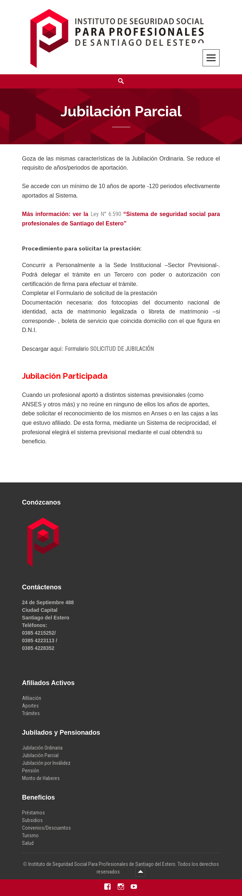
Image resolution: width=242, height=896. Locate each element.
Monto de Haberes (41, 778)
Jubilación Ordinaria (42, 748)
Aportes (30, 706)
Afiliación (31, 698)
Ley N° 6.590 (105, 214)
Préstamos (33, 813)
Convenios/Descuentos (46, 828)
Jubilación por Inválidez (46, 763)
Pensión (30, 770)
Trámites (31, 713)
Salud (28, 843)
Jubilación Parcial (40, 755)
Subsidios (32, 820)
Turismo (30, 835)
